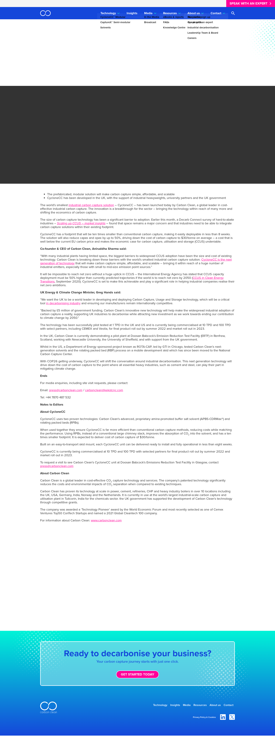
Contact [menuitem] (216, 13)
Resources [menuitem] (170, 13)
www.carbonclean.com (106, 520)
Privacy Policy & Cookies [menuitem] (204, 718)
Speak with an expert (248, 3)
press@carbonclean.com (65, 390)
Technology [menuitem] (108, 13)
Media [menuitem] (148, 13)
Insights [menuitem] (132, 13)
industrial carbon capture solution (91, 205)
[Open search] (233, 13)
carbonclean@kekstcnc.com (104, 390)
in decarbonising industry (63, 303)
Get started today (137, 674)
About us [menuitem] (193, 13)
